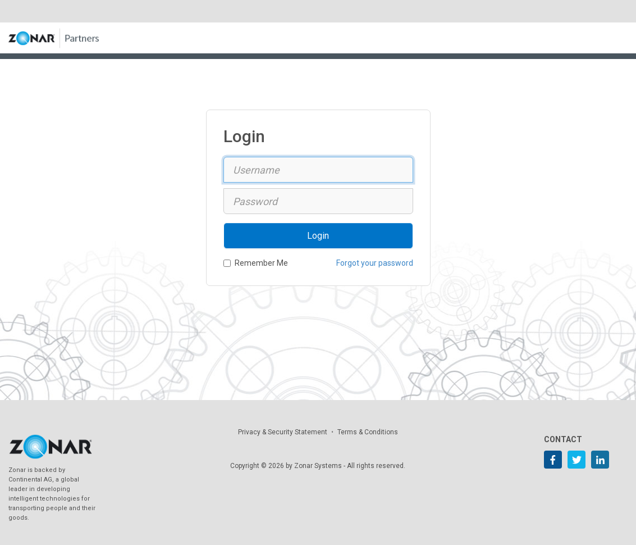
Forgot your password (374, 262)
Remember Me (255, 262)
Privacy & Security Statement (282, 432)
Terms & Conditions (367, 432)
